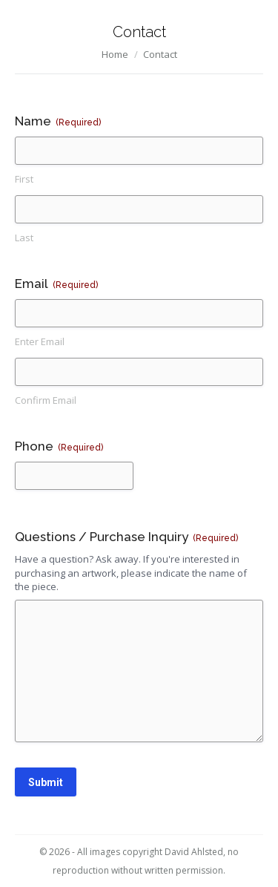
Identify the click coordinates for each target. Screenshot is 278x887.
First (24, 179)
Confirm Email (45, 400)
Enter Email (39, 341)
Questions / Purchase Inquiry (126, 537)
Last (24, 237)
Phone (59, 446)
